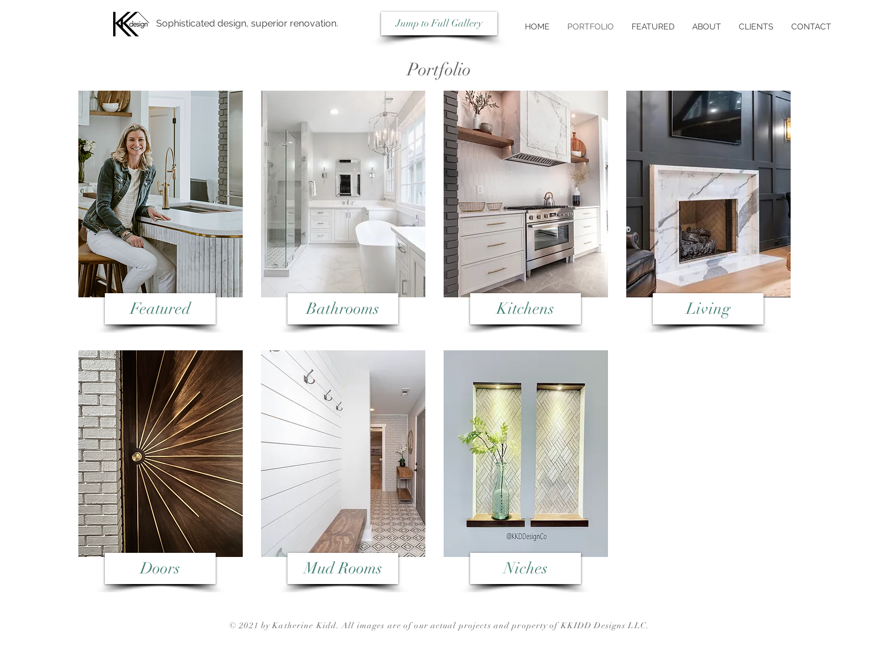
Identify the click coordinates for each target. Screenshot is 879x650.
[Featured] (160, 308)
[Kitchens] (525, 308)
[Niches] (525, 568)
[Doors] (160, 568)
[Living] (708, 308)
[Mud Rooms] (343, 568)
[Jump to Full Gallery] (439, 23)
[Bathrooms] (343, 308)
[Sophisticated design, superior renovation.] (247, 23)
